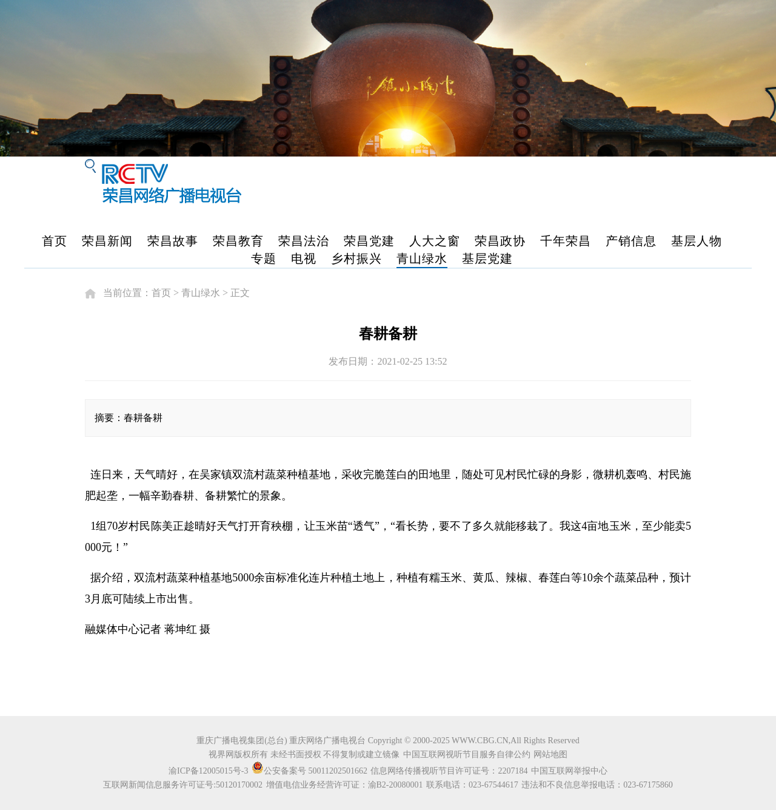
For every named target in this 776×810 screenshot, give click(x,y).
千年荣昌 (565, 241)
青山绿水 (421, 258)
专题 (263, 258)
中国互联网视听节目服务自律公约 (466, 754)
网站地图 (550, 754)
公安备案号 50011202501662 (310, 770)
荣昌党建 (369, 241)
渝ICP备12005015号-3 (208, 770)
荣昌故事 (172, 241)
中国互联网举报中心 (569, 770)
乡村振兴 (356, 258)
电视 (303, 258)
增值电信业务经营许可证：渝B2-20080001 (344, 784)
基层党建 (487, 258)
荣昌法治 (303, 241)
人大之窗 (434, 241)
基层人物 (696, 241)
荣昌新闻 (107, 241)
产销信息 (631, 241)
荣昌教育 (238, 241)
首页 (54, 241)
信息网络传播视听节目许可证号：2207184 (448, 770)
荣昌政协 (500, 241)
